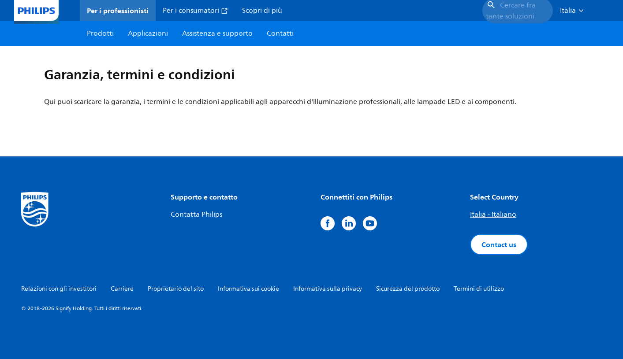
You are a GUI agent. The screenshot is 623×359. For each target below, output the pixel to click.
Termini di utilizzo (479, 289)
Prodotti (100, 33)
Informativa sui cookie (248, 289)
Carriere (122, 289)
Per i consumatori (195, 10)
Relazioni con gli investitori (59, 289)
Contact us (498, 244)
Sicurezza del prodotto (408, 289)
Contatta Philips (196, 214)
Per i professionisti (118, 10)
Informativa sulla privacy (327, 289)
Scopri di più (262, 10)
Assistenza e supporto (217, 33)
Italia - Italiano (493, 214)
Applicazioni (148, 33)
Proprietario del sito (176, 289)
